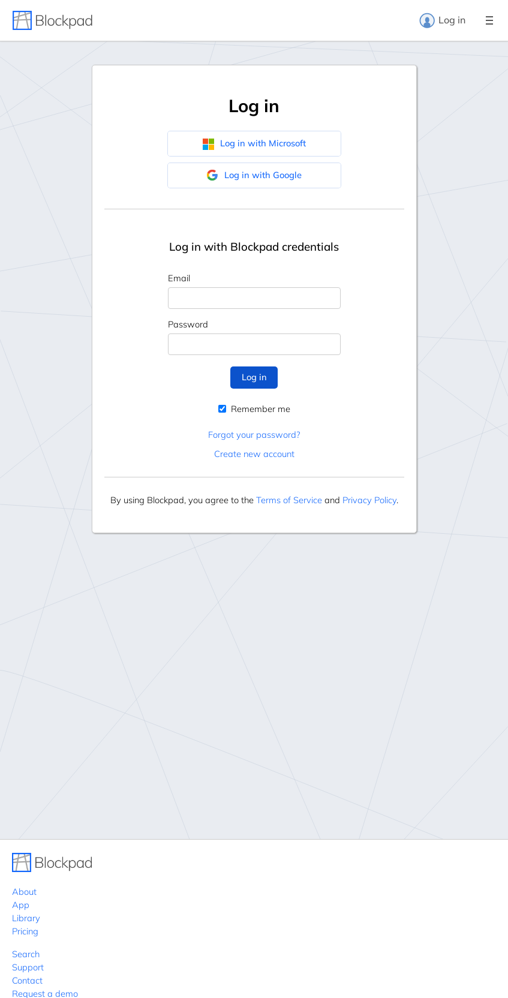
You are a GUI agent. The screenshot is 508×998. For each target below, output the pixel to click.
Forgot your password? (254, 434)
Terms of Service (289, 500)
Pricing (25, 931)
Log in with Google (254, 175)
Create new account (254, 453)
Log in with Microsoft (254, 143)
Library (26, 918)
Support (28, 967)
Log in (442, 20)
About (24, 891)
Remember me (254, 408)
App (20, 904)
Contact (27, 980)
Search (26, 954)
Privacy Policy (369, 500)
